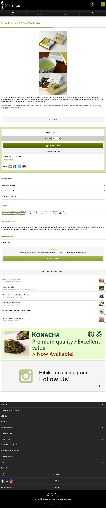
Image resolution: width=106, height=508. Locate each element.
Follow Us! (58, 481)
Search (66, 13)
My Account (4, 404)
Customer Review (8, 237)
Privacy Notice (5, 439)
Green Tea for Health (7, 191)
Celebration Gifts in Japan (9, 196)
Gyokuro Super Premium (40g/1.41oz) (14, 212)
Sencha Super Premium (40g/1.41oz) (13, 214)
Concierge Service (7, 456)
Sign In (13, 13)
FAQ (2, 462)
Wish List (4, 416)
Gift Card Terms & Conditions (10, 445)
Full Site (57, 474)
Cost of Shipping (8, 160)
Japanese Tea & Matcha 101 (10, 450)
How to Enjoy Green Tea (8, 185)
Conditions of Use (6, 433)
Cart (93, 13)
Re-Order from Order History (10, 410)
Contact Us (4, 468)
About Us (39, 13)
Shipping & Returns (7, 427)
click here (83, 229)
